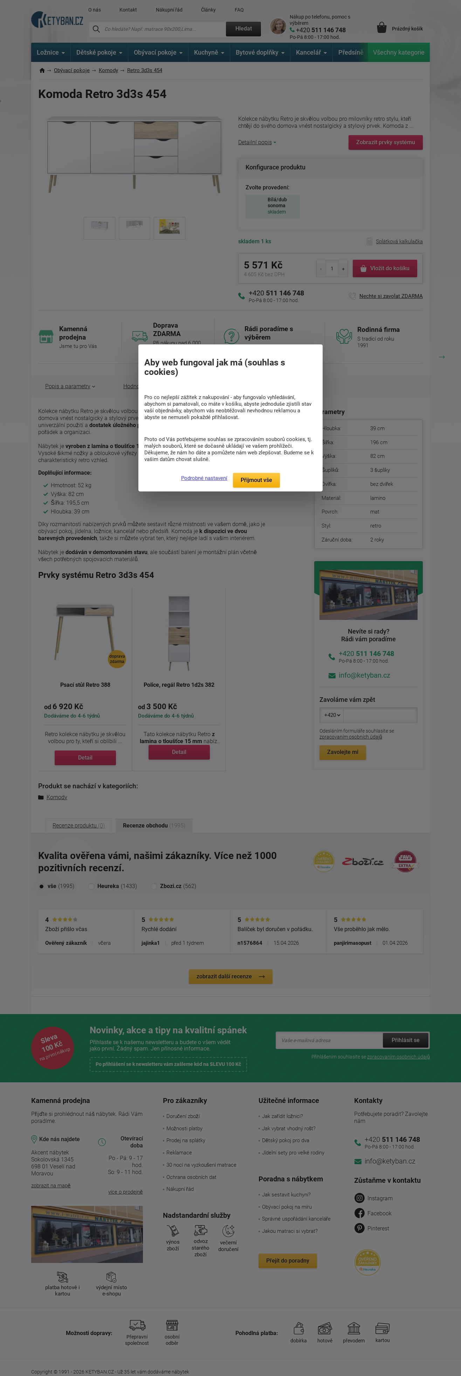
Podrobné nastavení (204, 478)
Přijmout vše (256, 480)
